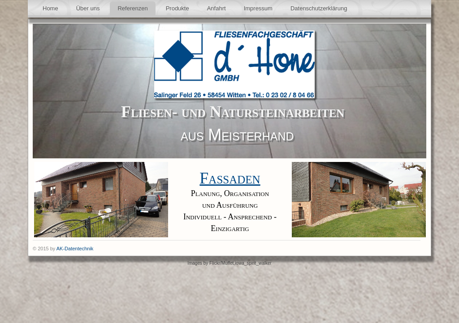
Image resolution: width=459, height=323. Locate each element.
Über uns (88, 8)
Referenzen (132, 8)
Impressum (258, 8)
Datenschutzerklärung (318, 8)
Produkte (177, 8)
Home (50, 8)
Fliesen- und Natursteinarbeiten (232, 112)
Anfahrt (216, 8)
